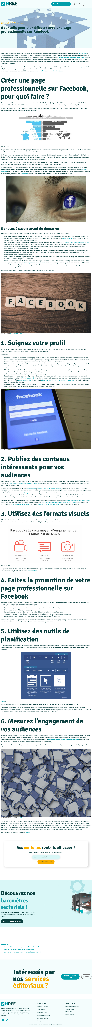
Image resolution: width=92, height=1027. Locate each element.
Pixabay (19, 223)
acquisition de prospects (80, 67)
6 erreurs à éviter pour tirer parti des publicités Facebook (21, 947)
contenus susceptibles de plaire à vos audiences (24, 483)
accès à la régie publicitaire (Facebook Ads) (76, 242)
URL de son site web (28, 378)
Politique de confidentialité (44, 1024)
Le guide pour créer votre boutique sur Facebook (19, 949)
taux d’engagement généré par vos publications (63, 739)
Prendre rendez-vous (61, 4)
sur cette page (25, 174)
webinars (34, 493)
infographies (27, 493)
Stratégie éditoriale (42, 1006)
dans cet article (32, 571)
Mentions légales (33, 1024)
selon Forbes (83, 53)
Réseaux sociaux (19, 23)
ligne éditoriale (31, 489)
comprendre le (47, 71)
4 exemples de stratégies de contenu (49, 504)
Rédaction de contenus (43, 1015)
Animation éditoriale (43, 1018)
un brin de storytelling (24, 380)
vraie (20, 504)
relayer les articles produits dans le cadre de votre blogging (59, 502)
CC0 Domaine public (16, 333)
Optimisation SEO (42, 1012)
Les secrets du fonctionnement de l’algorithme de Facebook (22, 952)
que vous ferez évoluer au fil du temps (49, 489)
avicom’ (61, 1024)
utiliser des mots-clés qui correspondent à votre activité (57, 380)
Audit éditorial (41, 1009)
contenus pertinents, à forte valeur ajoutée (77, 500)
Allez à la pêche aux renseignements (34, 263)
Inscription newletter (43, 1021)
